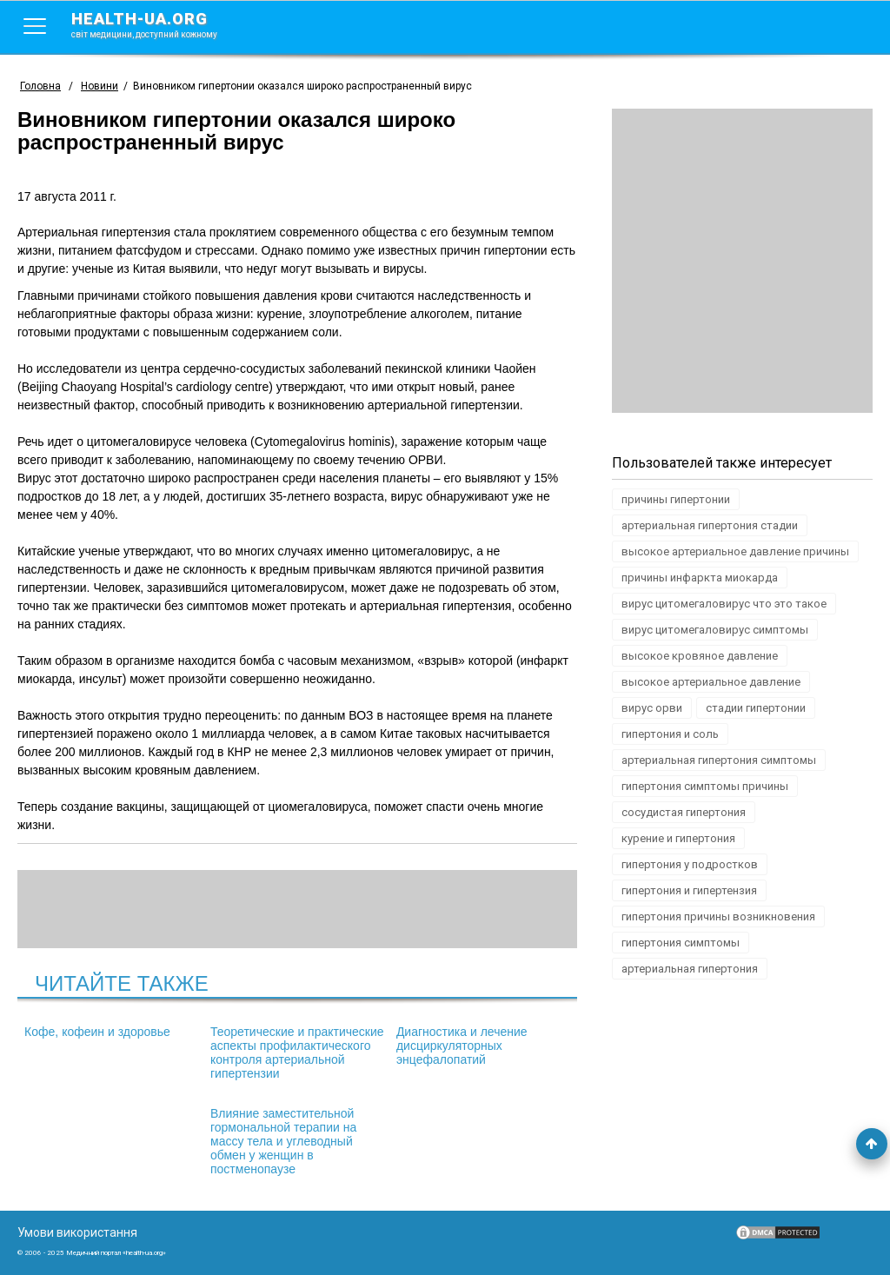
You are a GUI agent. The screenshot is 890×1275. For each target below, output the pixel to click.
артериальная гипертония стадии (709, 525)
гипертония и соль (670, 733)
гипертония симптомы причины (704, 786)
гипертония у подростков (689, 864)
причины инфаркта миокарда (699, 577)
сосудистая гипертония (683, 812)
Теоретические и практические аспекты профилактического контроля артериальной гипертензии (297, 1052)
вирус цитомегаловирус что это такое (724, 603)
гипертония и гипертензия (689, 890)
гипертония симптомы (680, 942)
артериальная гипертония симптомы (718, 760)
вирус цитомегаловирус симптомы (714, 629)
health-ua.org (158, 24)
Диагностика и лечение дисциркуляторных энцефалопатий (462, 1045)
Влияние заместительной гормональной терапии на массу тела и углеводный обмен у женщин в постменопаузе (283, 1141)
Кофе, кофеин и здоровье (97, 1032)
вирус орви (651, 707)
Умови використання (77, 1232)
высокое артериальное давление (710, 681)
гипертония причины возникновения (718, 916)
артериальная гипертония (689, 968)
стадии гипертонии (756, 707)
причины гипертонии (675, 499)
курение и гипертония (678, 838)
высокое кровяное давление (699, 655)
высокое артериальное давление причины (735, 551)
